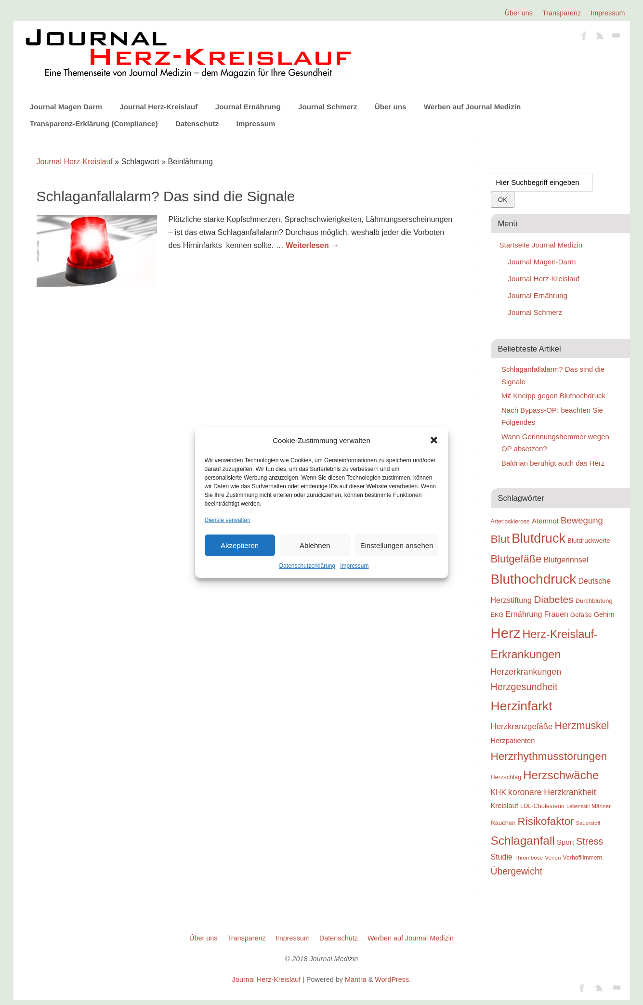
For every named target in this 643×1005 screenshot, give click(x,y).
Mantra (356, 979)
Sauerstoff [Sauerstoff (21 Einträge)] (588, 823)
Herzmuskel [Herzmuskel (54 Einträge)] (582, 725)
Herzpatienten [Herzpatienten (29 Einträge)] (513, 740)
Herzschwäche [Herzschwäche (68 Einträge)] (561, 775)
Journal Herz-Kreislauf (158, 107)
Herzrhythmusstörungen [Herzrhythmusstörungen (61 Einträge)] (549, 756)
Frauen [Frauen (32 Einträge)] (556, 614)
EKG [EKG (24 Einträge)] (497, 614)
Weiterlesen (312, 245)
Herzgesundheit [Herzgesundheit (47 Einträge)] (524, 686)
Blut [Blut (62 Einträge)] (500, 539)
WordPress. (393, 979)
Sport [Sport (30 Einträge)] (565, 842)
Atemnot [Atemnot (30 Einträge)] (545, 521)
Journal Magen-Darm (542, 262)
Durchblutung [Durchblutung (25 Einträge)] (594, 600)
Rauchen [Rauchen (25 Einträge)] (503, 822)
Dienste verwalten (227, 520)
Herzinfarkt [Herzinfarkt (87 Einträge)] (521, 706)
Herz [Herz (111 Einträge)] (506, 633)
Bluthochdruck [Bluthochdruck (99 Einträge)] (534, 579)
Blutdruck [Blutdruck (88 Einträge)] (538, 538)
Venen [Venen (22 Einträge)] (553, 857)
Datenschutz (197, 123)
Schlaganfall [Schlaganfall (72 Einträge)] (523, 840)
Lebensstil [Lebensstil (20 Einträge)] (578, 806)
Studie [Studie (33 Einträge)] (501, 856)
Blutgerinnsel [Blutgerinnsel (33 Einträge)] (566, 559)
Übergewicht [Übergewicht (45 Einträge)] (517, 871)
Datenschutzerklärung (307, 565)
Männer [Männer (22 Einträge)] (601, 806)
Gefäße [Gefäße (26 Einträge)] (581, 614)
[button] (434, 440)
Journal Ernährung (248, 107)
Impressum (354, 565)
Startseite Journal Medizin (541, 245)
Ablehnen (315, 545)
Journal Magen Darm (66, 107)
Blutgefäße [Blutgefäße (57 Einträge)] (516, 559)
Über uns (519, 13)
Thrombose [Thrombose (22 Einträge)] (528, 857)
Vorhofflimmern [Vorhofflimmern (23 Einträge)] (583, 857)
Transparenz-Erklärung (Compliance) (94, 123)
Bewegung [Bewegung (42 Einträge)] (582, 520)
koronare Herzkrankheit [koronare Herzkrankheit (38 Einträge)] (552, 792)
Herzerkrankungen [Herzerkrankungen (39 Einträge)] (526, 672)
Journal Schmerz (327, 107)
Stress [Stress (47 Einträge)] (589, 841)
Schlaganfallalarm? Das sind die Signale (166, 196)
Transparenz (561, 13)
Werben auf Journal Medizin (472, 107)
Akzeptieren (240, 545)
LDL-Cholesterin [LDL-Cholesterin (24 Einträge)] (542, 805)
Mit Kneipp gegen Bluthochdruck (553, 396)
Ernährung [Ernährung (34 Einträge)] (524, 614)
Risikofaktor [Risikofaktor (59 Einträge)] (546, 821)
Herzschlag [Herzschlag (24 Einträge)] (506, 777)
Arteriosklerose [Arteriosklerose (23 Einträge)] (510, 521)
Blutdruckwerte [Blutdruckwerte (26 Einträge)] (588, 540)
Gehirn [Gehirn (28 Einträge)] (604, 614)
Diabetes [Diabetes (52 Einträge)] (553, 599)
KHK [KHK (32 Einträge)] (498, 792)
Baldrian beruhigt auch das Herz (552, 463)
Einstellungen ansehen (396, 545)
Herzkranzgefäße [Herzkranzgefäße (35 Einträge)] (522, 726)
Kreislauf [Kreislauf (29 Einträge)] (504, 805)
